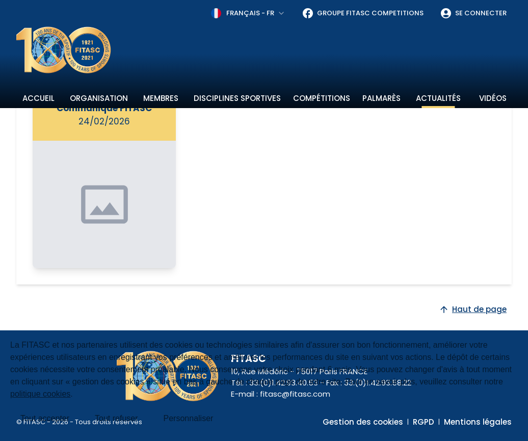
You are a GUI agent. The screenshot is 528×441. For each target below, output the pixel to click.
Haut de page (473, 309)
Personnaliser (189, 418)
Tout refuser (116, 418)
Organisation (99, 98)
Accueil (38, 98)
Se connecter (473, 13)
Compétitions (321, 98)
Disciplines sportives (237, 98)
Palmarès (381, 98)
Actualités (438, 98)
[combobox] (248, 13)
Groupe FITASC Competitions (363, 13)
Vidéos (493, 98)
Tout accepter (44, 418)
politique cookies (40, 394)
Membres (160, 98)
